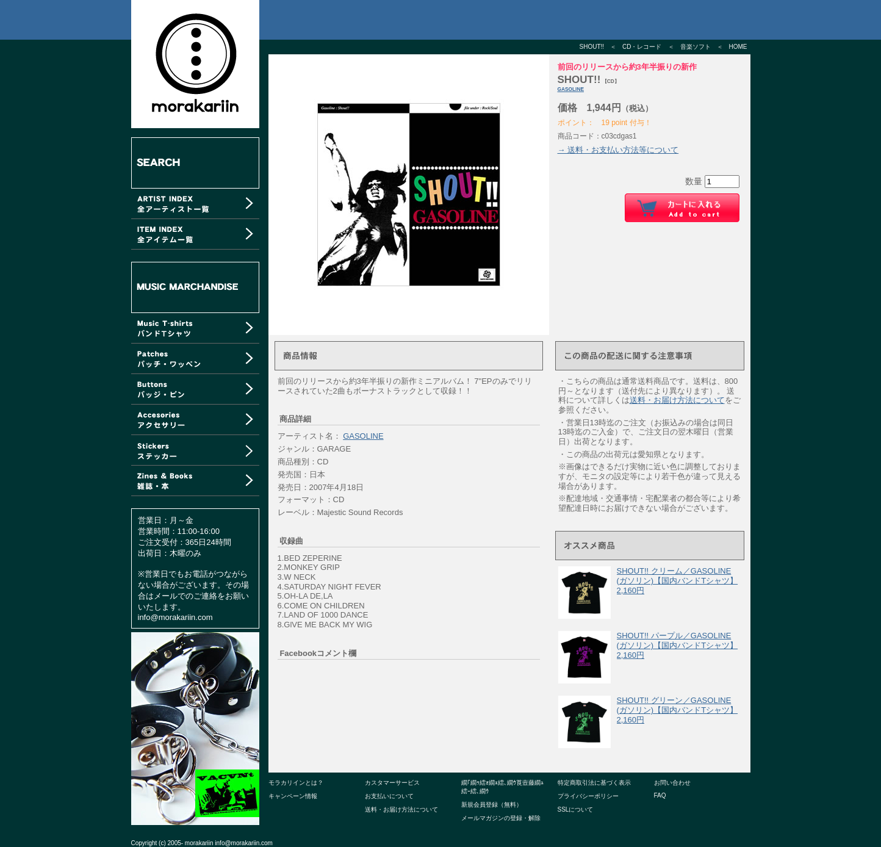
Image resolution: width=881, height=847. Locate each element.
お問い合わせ (672, 782)
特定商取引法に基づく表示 (594, 782)
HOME (738, 46)
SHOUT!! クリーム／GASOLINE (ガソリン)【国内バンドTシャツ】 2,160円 (677, 580)
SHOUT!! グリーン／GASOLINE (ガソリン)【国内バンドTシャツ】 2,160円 (677, 710)
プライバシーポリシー (588, 796)
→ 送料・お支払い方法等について (618, 149)
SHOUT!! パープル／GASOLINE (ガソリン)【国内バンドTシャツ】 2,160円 (677, 645)
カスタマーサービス (392, 782)
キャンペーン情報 (292, 796)
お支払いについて (389, 796)
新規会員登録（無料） (491, 804)
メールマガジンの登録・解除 (501, 818)
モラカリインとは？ (295, 782)
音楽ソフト (695, 46)
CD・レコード (641, 46)
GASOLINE (571, 89)
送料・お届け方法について (677, 400)
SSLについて (576, 809)
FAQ (660, 795)
